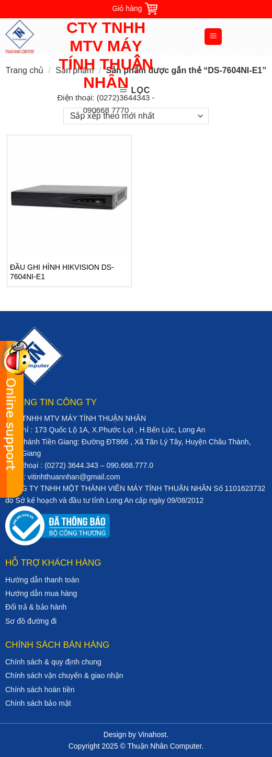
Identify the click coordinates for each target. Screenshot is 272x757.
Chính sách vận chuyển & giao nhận (64, 675)
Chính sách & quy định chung (53, 662)
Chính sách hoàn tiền (40, 689)
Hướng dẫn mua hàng (41, 593)
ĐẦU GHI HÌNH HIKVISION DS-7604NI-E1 (62, 272)
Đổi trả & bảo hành (35, 607)
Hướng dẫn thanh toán (42, 580)
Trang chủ (25, 70)
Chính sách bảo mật (38, 703)
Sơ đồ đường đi (30, 621)
